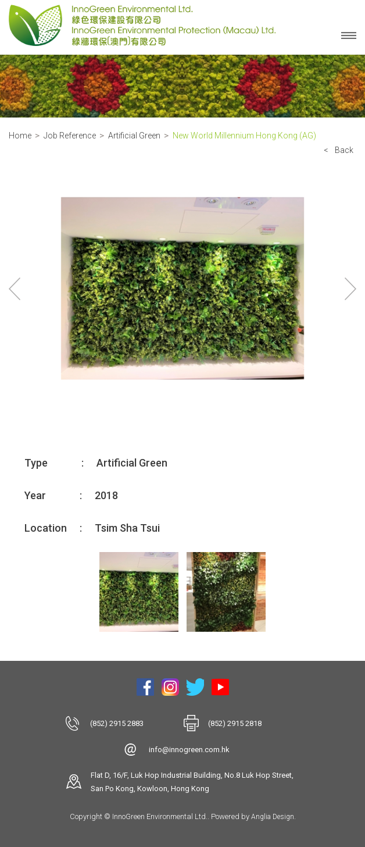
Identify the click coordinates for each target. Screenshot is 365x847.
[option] (182, 289)
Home (20, 135)
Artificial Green (134, 135)
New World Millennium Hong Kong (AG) (244, 135)
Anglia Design (272, 817)
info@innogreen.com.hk (189, 749)
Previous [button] (14, 288)
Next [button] (350, 288)
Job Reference (70, 135)
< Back (338, 150)
